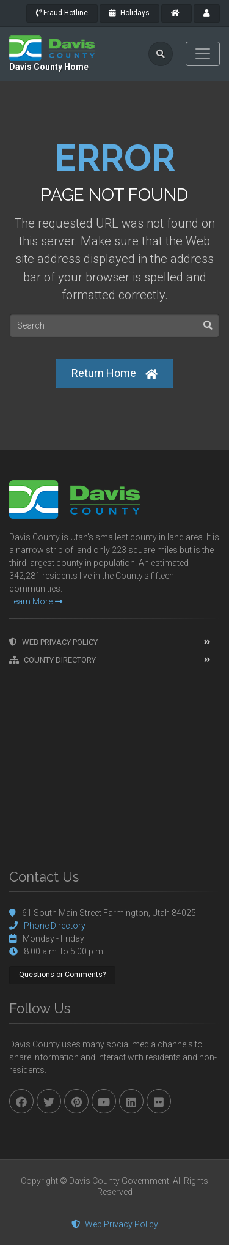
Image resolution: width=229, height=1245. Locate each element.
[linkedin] (131, 1101)
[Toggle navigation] (203, 54)
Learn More (35, 601)
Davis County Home (49, 67)
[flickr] (159, 1101)
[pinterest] (76, 1101)
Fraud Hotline (62, 13)
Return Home (114, 373)
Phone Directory (54, 926)
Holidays (129, 13)
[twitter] (49, 1101)
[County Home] (176, 13)
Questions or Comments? (62, 974)
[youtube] (104, 1101)
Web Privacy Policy (53, 642)
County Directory (52, 659)
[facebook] (21, 1101)
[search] (160, 54)
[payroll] (207, 13)
